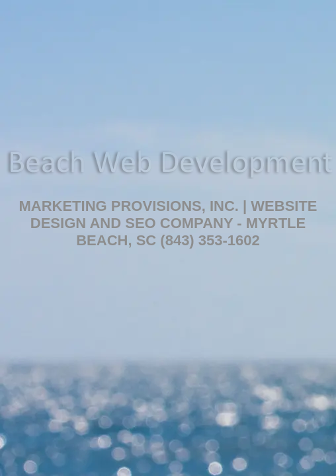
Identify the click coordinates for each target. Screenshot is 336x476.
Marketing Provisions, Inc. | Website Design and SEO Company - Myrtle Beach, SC (168, 223)
